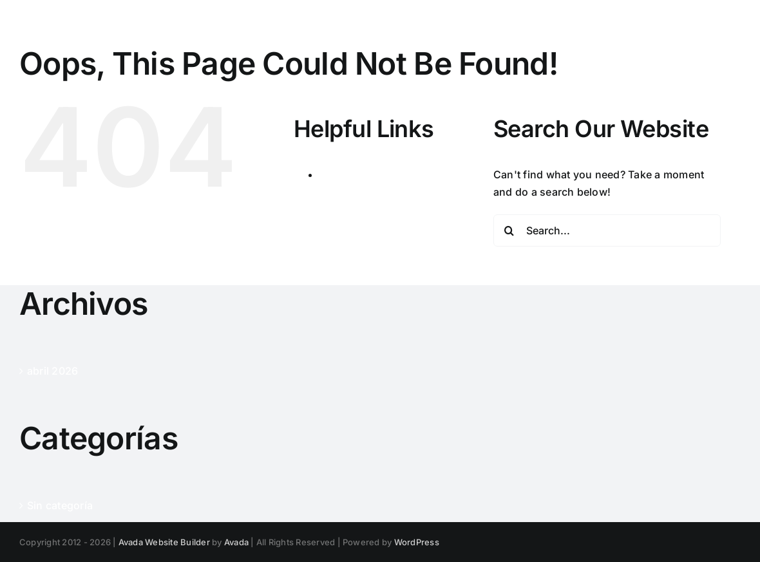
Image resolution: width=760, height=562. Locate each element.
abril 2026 (52, 370)
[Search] (509, 230)
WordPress (416, 542)
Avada (236, 542)
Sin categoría (60, 505)
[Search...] (607, 230)
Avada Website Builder (164, 542)
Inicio (333, 174)
